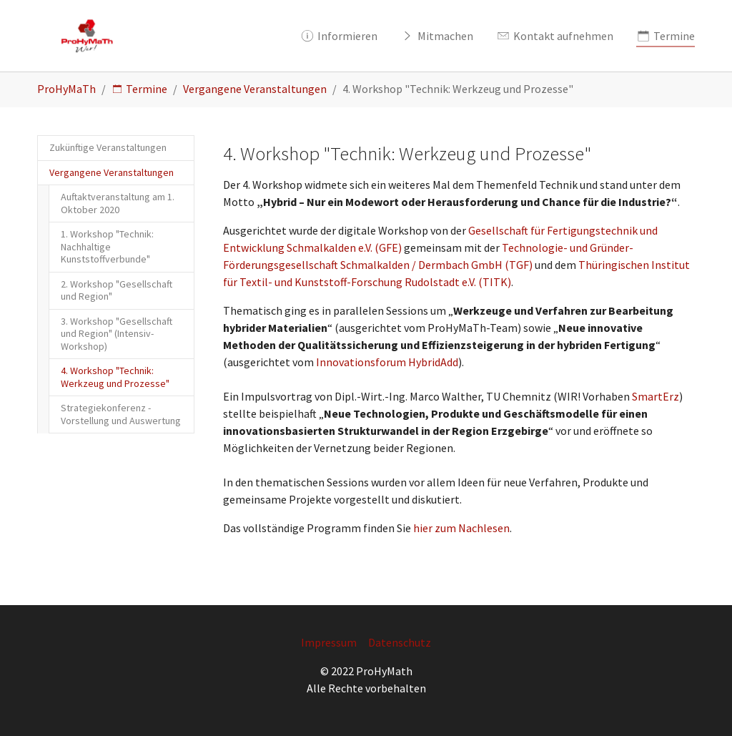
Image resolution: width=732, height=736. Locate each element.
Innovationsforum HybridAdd (387, 362)
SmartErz (655, 396)
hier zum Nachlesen (460, 528)
